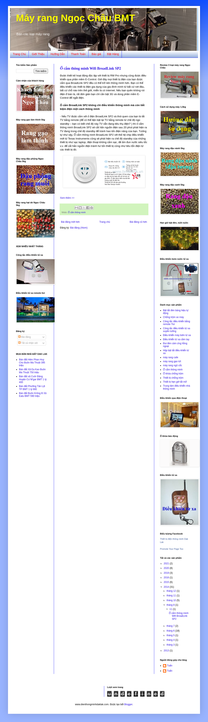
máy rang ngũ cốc (172, 365)
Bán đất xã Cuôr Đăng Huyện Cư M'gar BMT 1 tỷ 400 (33, 379)
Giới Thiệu (38, 54)
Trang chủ (104, 222)
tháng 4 (171, 640)
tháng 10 (172, 600)
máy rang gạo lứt (172, 361)
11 (171, 609)
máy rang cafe (170, 357)
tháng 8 (171, 605)
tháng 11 (172, 595)
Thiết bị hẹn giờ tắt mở (175, 381)
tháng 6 (171, 630)
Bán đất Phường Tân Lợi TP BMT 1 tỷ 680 (32, 387)
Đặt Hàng (113, 54)
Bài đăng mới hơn (70, 222)
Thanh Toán (78, 54)
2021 (167, 563)
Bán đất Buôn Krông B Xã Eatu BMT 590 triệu (32, 394)
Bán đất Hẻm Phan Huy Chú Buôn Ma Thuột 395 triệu (32, 362)
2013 (167, 650)
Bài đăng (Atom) (79, 227)
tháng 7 (171, 626)
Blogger (128, 704)
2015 (167, 582)
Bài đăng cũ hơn (138, 222)
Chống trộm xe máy (173, 317)
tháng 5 (171, 635)
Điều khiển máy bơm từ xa (177, 335)
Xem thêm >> (67, 198)
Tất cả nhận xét (28, 343)
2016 (167, 577)
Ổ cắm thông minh (77, 212)
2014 (167, 587)
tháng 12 (172, 591)
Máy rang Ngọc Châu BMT (75, 18)
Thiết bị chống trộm (173, 377)
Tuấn (169, 665)
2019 (167, 573)
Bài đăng (24, 337)
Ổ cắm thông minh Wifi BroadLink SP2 (90, 68)
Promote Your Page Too (171, 549)
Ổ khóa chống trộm (173, 373)
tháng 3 (171, 644)
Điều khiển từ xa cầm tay (176, 339)
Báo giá (96, 54)
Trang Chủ (19, 54)
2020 (167, 568)
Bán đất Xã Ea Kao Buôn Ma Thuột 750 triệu (32, 371)
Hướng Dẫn (58, 54)
